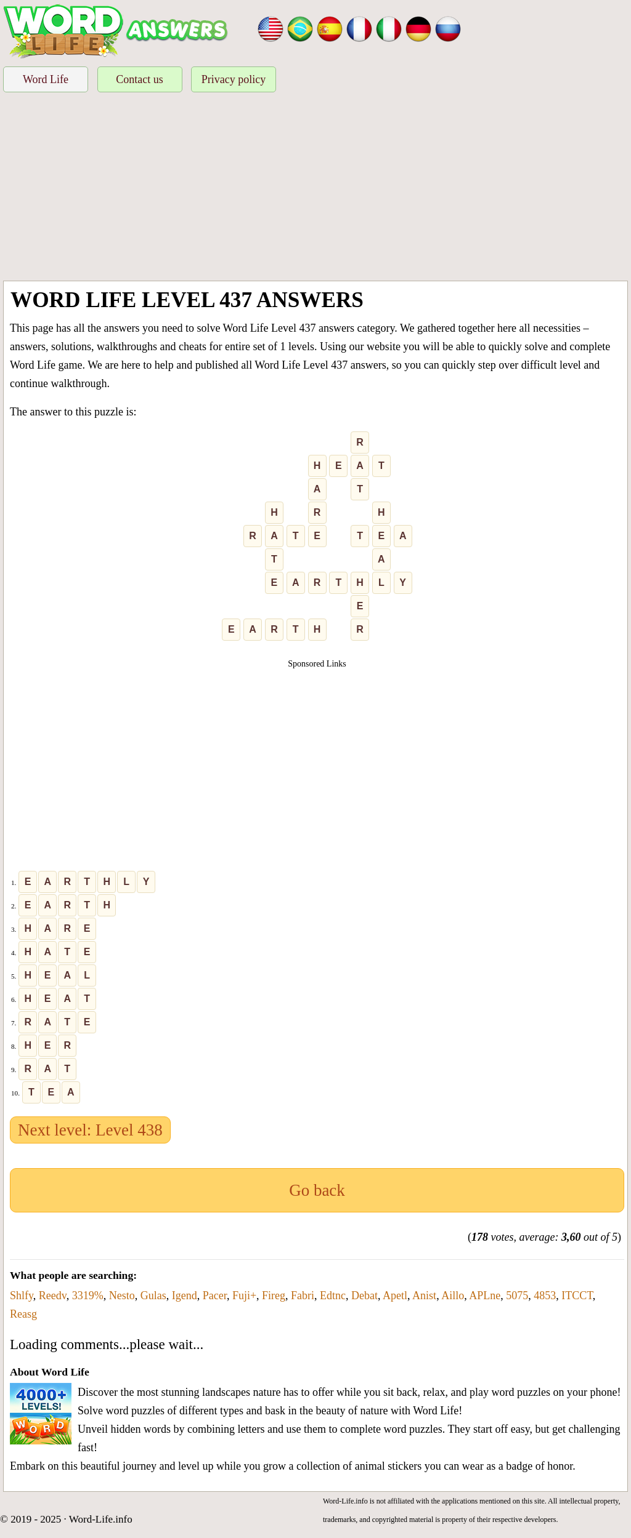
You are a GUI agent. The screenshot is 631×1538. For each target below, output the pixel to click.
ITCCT (577, 1295)
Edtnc (333, 1295)
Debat (364, 1295)
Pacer (215, 1295)
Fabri (302, 1295)
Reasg (23, 1314)
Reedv (53, 1295)
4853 (545, 1295)
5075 (517, 1295)
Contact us (139, 79)
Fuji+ (244, 1295)
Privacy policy (234, 79)
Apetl (395, 1295)
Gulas (153, 1295)
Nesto (122, 1295)
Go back (317, 1190)
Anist (424, 1295)
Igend (184, 1295)
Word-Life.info (100, 1519)
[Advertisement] (315, 188)
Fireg (273, 1295)
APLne (484, 1295)
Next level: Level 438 (90, 1130)
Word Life (45, 79)
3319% (88, 1295)
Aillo (452, 1295)
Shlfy (21, 1295)
